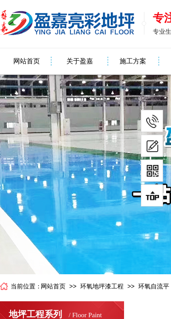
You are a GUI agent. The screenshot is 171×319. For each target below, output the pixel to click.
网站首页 (26, 61)
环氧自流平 (153, 286)
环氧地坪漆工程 (102, 286)
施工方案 (133, 61)
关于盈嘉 (79, 61)
